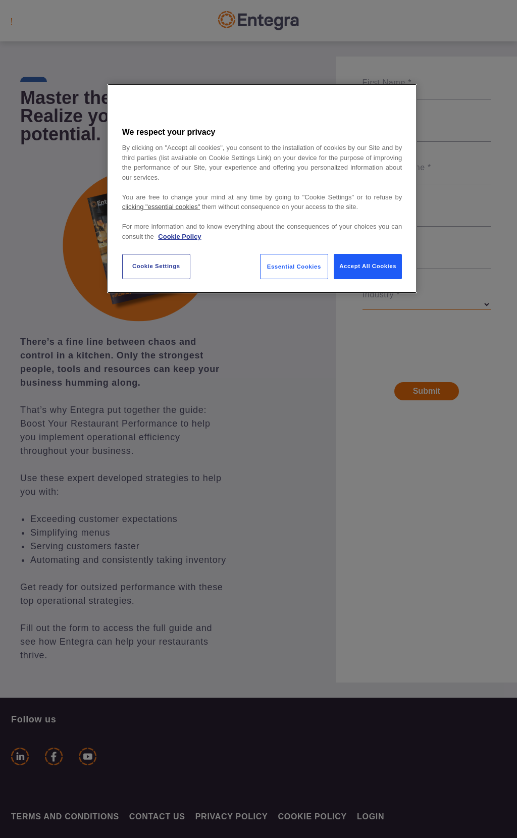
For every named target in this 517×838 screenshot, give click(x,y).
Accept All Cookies (367, 266)
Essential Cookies (294, 267)
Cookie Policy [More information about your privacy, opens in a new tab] (179, 236)
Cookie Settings (156, 266)
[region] (262, 188)
